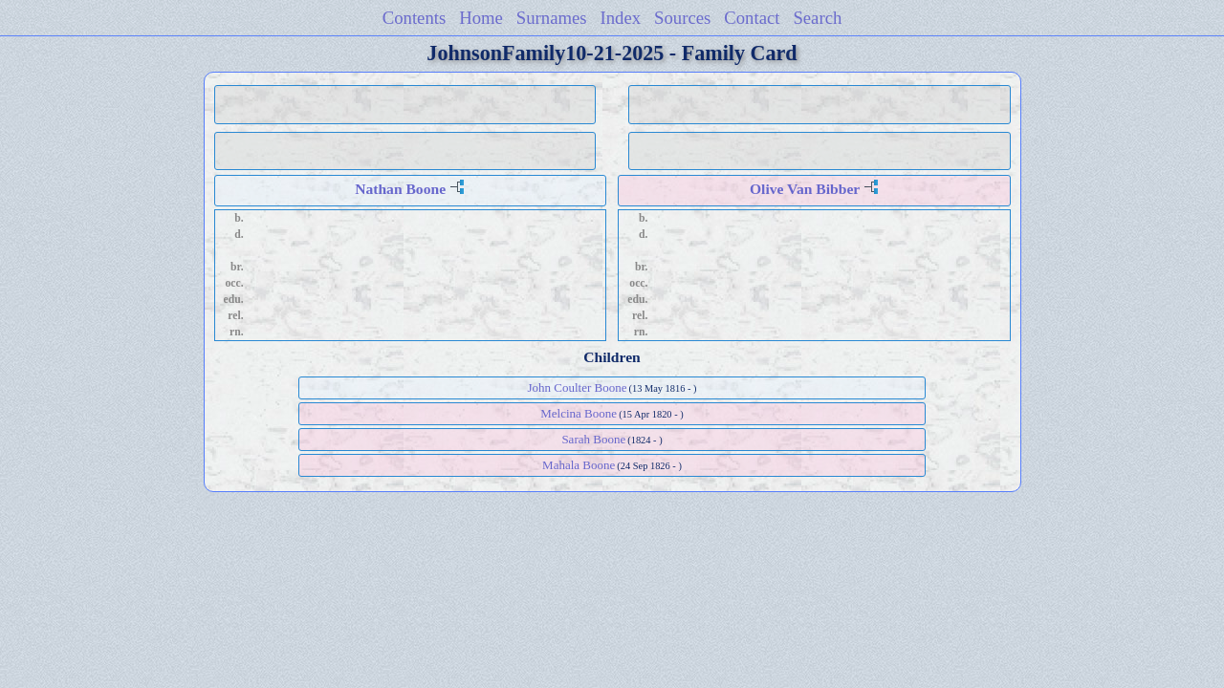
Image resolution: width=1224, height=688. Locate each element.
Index (621, 18)
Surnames (551, 18)
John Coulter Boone (576, 387)
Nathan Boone (400, 189)
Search (817, 18)
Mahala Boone (578, 465)
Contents (414, 18)
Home (481, 18)
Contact (751, 18)
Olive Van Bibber (805, 189)
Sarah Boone (593, 439)
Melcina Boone (578, 413)
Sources (682, 18)
